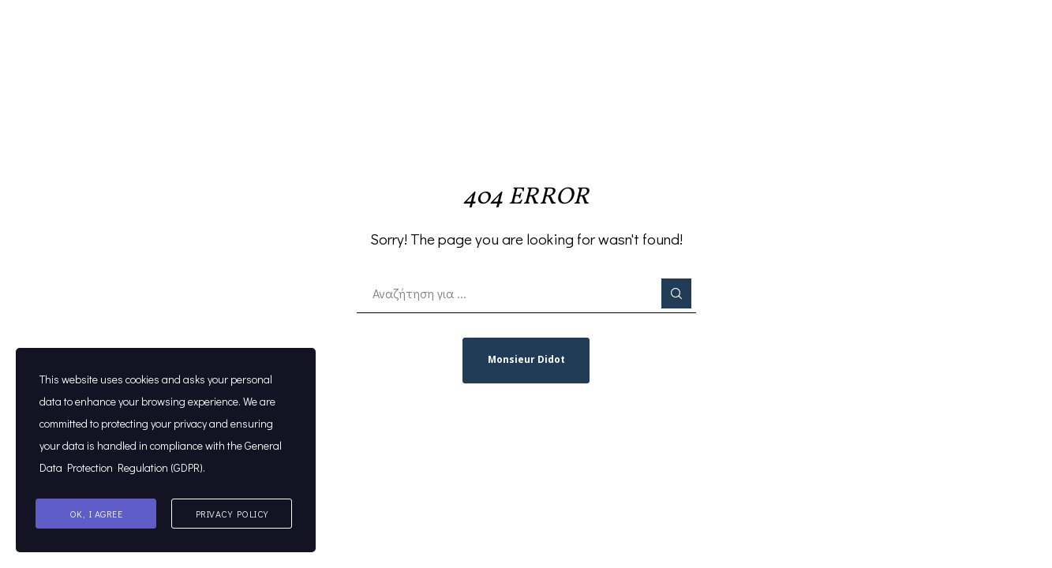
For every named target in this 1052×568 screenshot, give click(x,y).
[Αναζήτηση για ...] (526, 293)
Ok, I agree (96, 513)
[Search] (676, 293)
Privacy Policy (232, 513)
